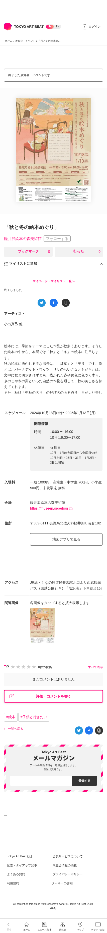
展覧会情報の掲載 (65, 865)
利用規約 (13, 883)
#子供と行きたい (34, 717)
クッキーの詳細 (62, 883)
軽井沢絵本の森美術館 (23, 239)
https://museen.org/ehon (51, 508)
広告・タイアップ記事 (22, 865)
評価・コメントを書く (40, 696)
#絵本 (10, 717)
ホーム (9, 40)
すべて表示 (95, 667)
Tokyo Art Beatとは (19, 856)
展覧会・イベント (25, 40)
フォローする (57, 238)
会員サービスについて (68, 856)
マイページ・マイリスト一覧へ (54, 281)
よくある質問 (16, 874)
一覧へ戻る (15, 728)
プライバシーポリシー (68, 874)
